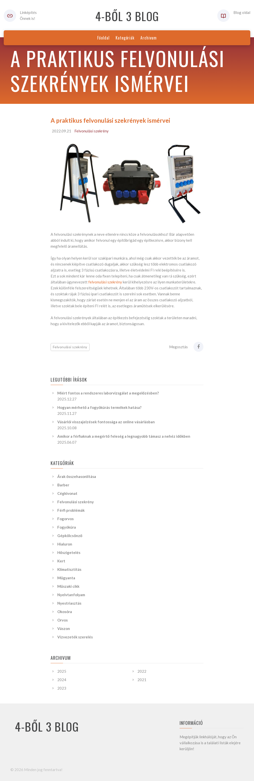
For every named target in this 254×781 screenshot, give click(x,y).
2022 (141, 671)
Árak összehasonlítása (76, 476)
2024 (61, 679)
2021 (141, 679)
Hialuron (64, 544)
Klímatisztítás (69, 569)
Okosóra (64, 611)
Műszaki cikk (68, 586)
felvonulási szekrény (105, 282)
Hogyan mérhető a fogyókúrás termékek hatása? (99, 407)
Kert (61, 561)
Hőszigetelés (68, 552)
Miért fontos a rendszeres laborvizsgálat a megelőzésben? (108, 393)
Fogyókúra (66, 527)
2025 (61, 671)
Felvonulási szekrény (91, 131)
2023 (61, 688)
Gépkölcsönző (69, 535)
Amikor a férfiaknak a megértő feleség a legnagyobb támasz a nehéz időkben (123, 436)
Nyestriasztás (69, 603)
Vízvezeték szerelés (75, 637)
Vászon (63, 628)
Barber (63, 485)
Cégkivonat (67, 493)
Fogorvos (65, 518)
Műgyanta (66, 578)
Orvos (62, 620)
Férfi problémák (71, 510)
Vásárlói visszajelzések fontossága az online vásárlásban (106, 422)
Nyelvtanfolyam (71, 594)
